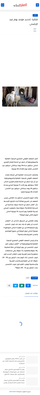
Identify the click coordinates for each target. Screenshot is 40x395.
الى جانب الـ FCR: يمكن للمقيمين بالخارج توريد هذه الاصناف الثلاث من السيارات (13, 361)
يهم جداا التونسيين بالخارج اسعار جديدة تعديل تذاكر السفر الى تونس (14, 382)
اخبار (35, 15)
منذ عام (21, 356)
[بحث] (2, 5)
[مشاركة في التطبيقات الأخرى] (9, 285)
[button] (28, 285)
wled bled (12, 392)
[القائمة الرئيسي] (37, 5)
